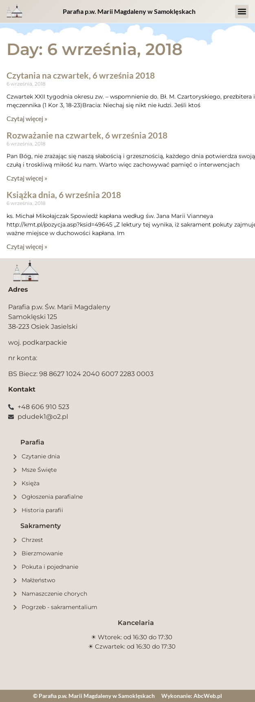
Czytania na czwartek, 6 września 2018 (81, 75)
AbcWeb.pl (207, 695)
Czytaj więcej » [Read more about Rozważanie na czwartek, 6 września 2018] (27, 178)
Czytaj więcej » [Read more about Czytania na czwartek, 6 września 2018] (27, 118)
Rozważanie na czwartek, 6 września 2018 (87, 135)
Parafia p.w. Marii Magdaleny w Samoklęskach (129, 11)
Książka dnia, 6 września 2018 (64, 194)
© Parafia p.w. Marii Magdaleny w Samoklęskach (94, 695)
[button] (241, 11)
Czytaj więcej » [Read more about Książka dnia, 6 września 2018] (27, 246)
